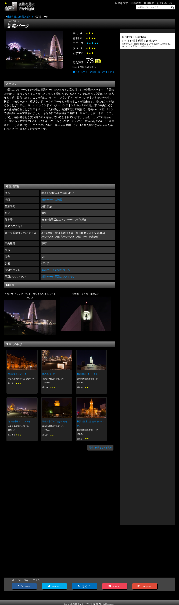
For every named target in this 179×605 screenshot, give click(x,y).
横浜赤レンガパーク (17, 374)
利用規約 (149, 3)
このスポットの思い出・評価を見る (93, 71)
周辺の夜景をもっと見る (100, 447)
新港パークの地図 (51, 199)
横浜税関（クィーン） (87, 374)
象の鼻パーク (48, 374)
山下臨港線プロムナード (19, 421)
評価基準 (136, 3)
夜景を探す (121, 3)
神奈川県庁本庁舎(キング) (54, 421)
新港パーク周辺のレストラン (58, 276)
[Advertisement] (59, 156)
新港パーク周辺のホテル (55, 269)
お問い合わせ (165, 3)
